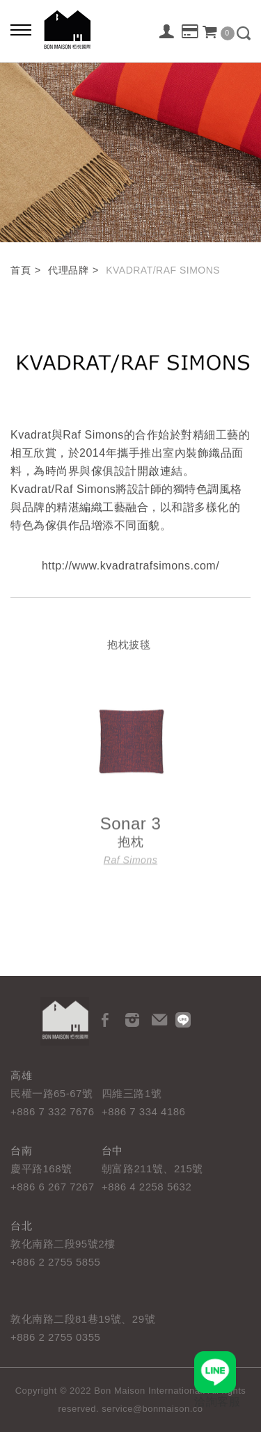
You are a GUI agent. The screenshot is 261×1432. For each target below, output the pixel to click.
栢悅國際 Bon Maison (67, 29)
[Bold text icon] (21, 31)
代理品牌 (68, 270)
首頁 (20, 270)
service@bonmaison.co (152, 1408)
